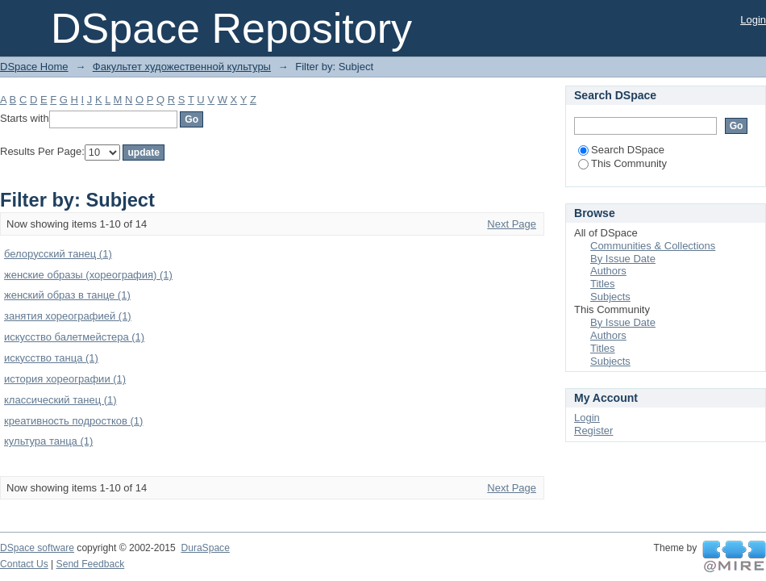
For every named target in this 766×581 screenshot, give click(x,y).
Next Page (511, 224)
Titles (602, 284)
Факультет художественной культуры (182, 67)
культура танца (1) (48, 441)
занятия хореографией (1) (67, 316)
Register (593, 430)
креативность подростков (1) (73, 421)
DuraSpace (205, 548)
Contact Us (24, 564)
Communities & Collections (652, 246)
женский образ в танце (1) (67, 295)
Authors (608, 271)
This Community (622, 163)
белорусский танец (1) (58, 254)
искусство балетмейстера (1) (74, 337)
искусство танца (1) (51, 358)
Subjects (610, 296)
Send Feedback (90, 564)
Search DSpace (621, 150)
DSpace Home (34, 67)
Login (753, 20)
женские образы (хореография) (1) (88, 275)
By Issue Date (623, 259)
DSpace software (37, 548)
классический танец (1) (60, 400)
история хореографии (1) (65, 379)
